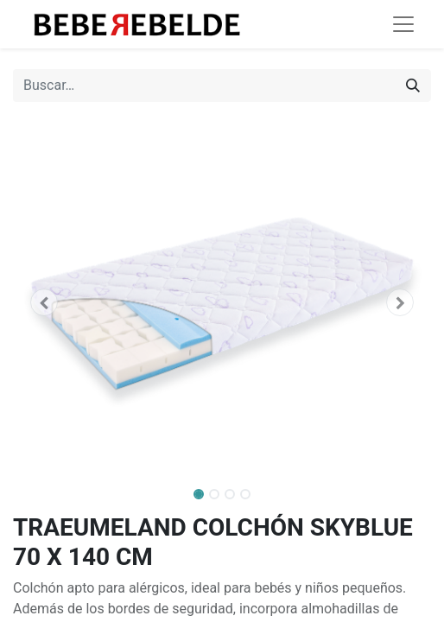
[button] (44, 302)
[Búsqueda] (413, 85)
